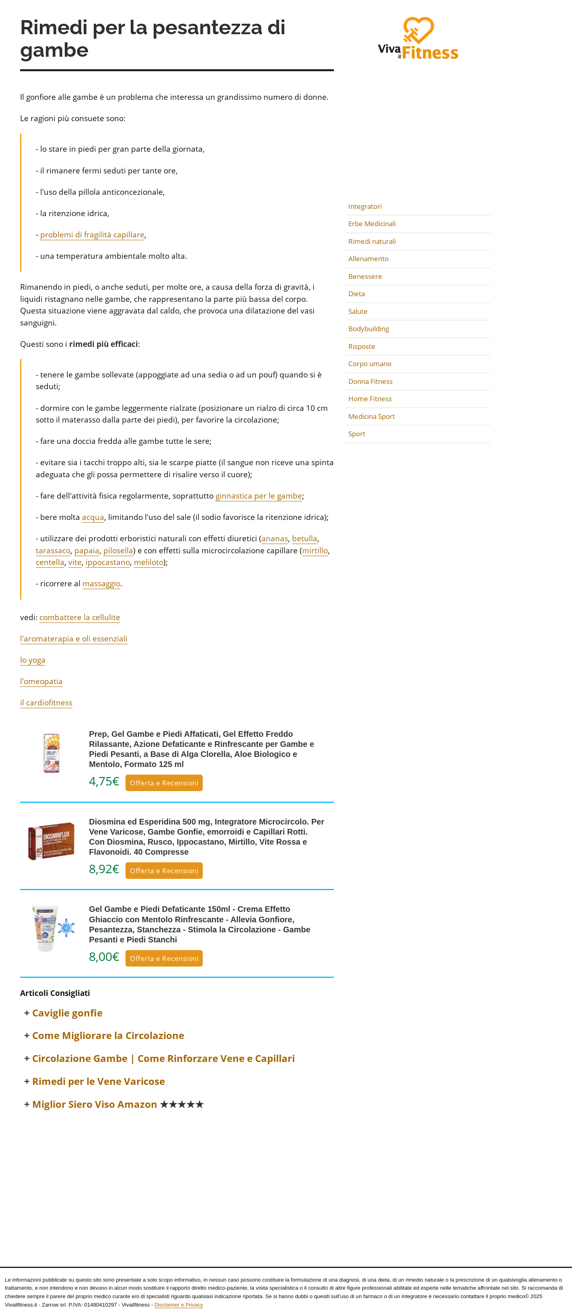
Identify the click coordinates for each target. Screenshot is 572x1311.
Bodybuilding (368, 328)
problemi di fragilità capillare (92, 234)
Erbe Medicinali (372, 223)
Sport (356, 433)
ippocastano (108, 562)
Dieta (356, 293)
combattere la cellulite (79, 617)
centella (50, 562)
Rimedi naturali (372, 241)
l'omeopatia (41, 681)
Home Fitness (370, 398)
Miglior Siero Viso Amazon (118, 1104)
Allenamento (368, 258)
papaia (86, 550)
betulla (304, 538)
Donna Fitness (370, 381)
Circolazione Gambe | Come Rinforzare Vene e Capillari (163, 1058)
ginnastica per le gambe (259, 496)
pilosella (118, 550)
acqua (93, 517)
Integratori (365, 206)
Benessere (365, 276)
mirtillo (315, 550)
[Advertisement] (177, 1178)
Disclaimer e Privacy (178, 1305)
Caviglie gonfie (67, 1013)
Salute (358, 311)
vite (75, 562)
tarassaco (53, 550)
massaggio (101, 583)
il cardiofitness (46, 702)
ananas (274, 538)
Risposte (361, 346)
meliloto (148, 562)
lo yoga (32, 660)
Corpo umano (369, 363)
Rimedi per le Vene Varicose (98, 1081)
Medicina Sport (371, 416)
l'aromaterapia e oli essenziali (74, 638)
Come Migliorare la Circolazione (108, 1035)
